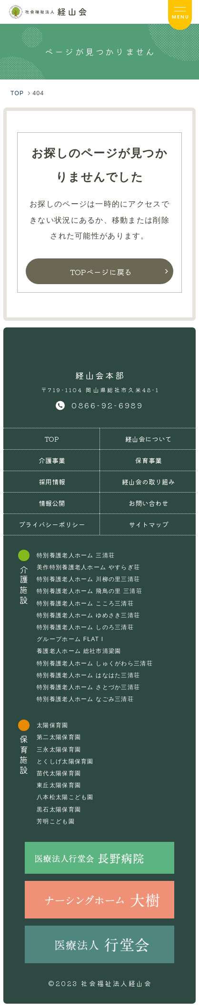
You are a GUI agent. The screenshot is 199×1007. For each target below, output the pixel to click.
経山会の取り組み (148, 481)
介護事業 (52, 460)
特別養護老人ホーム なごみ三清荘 (85, 699)
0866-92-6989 (107, 405)
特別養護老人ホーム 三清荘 (76, 555)
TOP (52, 439)
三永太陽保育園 (59, 749)
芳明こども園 (56, 821)
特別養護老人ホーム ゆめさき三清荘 (88, 615)
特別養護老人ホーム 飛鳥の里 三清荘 (89, 591)
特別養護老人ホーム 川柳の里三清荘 (88, 579)
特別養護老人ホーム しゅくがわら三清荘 (95, 663)
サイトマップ (149, 524)
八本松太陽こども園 (65, 797)
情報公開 (52, 503)
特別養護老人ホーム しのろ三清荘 (85, 627)
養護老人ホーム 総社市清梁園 (79, 651)
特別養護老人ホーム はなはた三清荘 (88, 675)
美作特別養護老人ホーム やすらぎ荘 (88, 567)
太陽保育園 (52, 725)
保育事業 (148, 460)
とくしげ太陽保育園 (65, 761)
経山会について (148, 439)
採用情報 (52, 481)
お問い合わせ (149, 503)
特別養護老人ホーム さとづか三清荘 (88, 687)
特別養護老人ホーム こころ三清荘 (85, 603)
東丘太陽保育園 (59, 785)
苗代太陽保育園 (59, 773)
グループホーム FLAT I (70, 639)
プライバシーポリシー (52, 524)
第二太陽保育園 (59, 737)
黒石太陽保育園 (59, 809)
